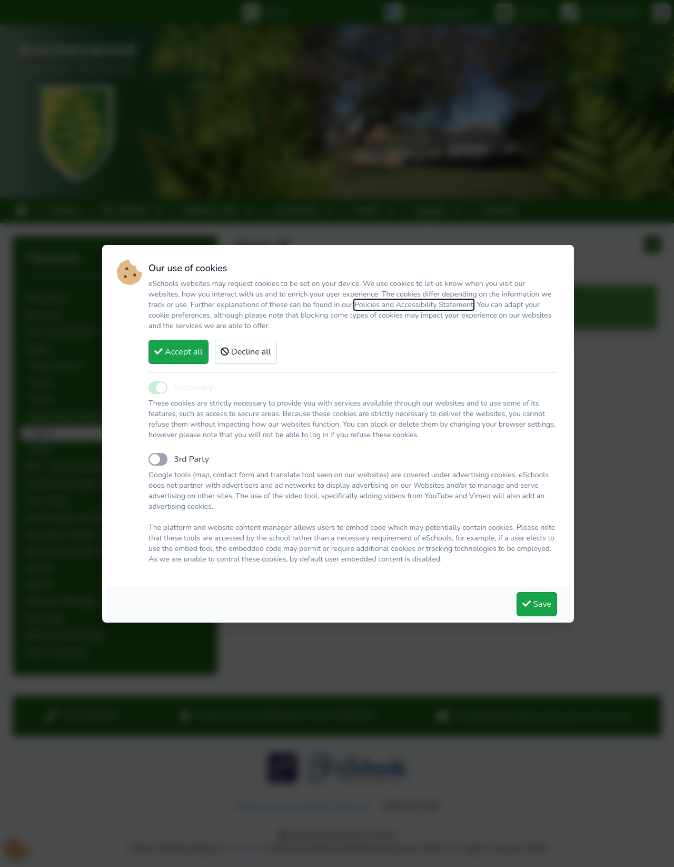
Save (536, 604)
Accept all (178, 352)
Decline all (246, 352)
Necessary (193, 387)
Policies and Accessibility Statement (413, 305)
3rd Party (191, 459)
